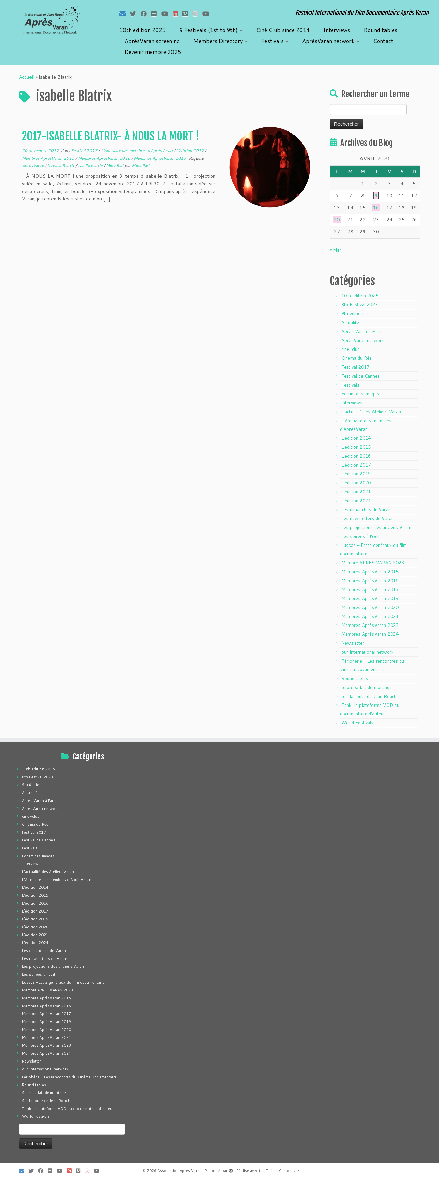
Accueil (26, 76)
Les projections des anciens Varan (376, 527)
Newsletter (352, 643)
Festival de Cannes (360, 376)
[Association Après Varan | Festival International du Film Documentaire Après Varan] (50, 22)
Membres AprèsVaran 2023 (370, 625)
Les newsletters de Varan (367, 518)
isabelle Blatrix (61, 166)
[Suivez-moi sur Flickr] (156, 13)
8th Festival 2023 (359, 304)
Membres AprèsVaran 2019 (370, 598)
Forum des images (360, 394)
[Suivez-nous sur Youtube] (208, 13)
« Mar (335, 249)
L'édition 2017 (190, 150)
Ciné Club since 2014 (283, 30)
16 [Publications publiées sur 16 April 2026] (376, 207)
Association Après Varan (179, 1170)
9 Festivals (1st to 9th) (210, 30)
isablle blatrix (91, 166)
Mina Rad (115, 166)
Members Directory (220, 41)
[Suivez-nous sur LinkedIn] (177, 13)
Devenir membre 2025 (152, 52)
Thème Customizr (281, 1170)
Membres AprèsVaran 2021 (370, 616)
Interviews (336, 30)
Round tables (381, 30)
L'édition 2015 (356, 447)
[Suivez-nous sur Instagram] (197, 13)
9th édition (352, 313)
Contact (383, 41)
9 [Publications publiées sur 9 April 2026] (376, 195)
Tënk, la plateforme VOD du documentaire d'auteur (68, 1108)
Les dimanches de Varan (366, 509)
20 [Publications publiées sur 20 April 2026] (337, 219)
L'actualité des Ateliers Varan (371, 412)
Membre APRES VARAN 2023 (372, 563)
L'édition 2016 (356, 456)
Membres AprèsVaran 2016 (104, 158)
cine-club (350, 349)
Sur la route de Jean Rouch (368, 696)
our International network (367, 652)
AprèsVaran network (330, 41)
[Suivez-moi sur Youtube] (167, 13)
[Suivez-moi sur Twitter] (135, 13)
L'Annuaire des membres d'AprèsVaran (137, 150)
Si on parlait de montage (366, 687)
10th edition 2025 (142, 30)
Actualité (350, 322)
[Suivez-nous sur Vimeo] (187, 13)
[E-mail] (124, 13)
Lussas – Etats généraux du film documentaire (63, 982)
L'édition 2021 (356, 492)
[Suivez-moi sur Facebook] (146, 13)
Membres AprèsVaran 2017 (160, 158)
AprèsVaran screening (152, 41)
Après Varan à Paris (362, 331)
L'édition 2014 (356, 438)
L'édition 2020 (356, 483)
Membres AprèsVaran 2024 (370, 634)
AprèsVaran (33, 166)
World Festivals (357, 723)
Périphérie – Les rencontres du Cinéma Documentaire (69, 1077)
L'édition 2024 (356, 500)
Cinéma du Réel (357, 358)
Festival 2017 (84, 150)
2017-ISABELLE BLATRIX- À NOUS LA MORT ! (110, 136)
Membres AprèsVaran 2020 (370, 607)
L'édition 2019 (356, 474)
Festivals (274, 41)
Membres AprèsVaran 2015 (48, 158)
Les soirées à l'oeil (360, 536)
